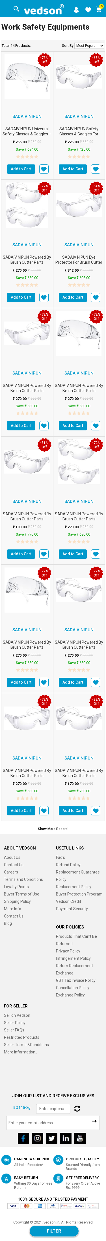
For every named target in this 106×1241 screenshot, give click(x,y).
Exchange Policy (70, 995)
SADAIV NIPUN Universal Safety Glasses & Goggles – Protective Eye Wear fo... (27, 134)
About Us (12, 857)
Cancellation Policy (72, 987)
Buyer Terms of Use (21, 894)
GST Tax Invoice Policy (76, 980)
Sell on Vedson (17, 1015)
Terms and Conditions (23, 879)
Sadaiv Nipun (27, 116)
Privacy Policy (68, 951)
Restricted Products (21, 1037)
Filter (54, 1231)
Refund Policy (68, 864)
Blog (8, 923)
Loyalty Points (16, 886)
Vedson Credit (68, 901)
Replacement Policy (73, 886)
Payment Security (72, 908)
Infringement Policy (73, 958)
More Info (12, 908)
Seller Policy (14, 1022)
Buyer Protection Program (79, 894)
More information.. (20, 1052)
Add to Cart (21, 169)
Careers (11, 872)
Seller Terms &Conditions (26, 1044)
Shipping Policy (17, 901)
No (89, 46)
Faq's (60, 857)
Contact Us (13, 864)
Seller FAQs (14, 1030)
